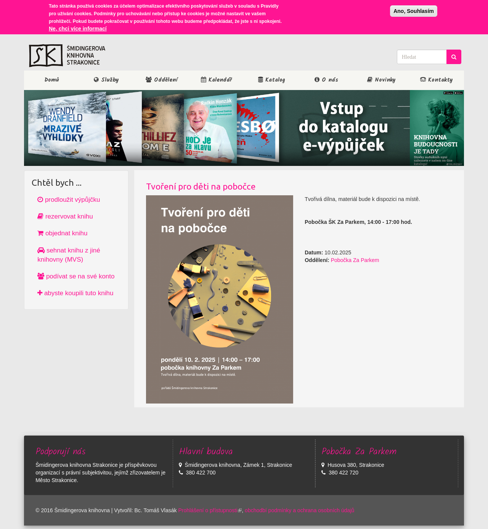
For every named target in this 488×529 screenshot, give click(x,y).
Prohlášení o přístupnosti (210, 510)
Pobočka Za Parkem (355, 260)
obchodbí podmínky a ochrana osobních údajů (299, 510)
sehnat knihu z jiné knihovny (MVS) (68, 255)
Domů (52, 80)
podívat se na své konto (75, 276)
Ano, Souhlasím (413, 10)
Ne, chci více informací (78, 28)
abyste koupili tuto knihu (75, 293)
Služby (106, 80)
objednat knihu (62, 233)
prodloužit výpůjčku (68, 199)
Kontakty (436, 80)
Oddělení (161, 80)
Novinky (381, 80)
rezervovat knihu (65, 216)
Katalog (271, 80)
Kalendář (216, 80)
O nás (326, 80)
